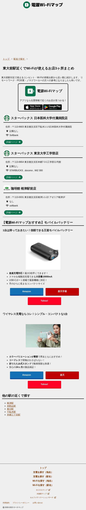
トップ (43, 468)
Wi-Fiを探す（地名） (43, 481)
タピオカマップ (43, 490)
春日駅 (10, 409)
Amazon (26, 291)
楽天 (62, 375)
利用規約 (6, 503)
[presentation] (55, 252)
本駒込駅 (11, 406)
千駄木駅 (11, 412)
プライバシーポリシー (21, 503)
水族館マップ (43, 494)
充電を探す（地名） (43, 472)
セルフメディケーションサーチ (43, 497)
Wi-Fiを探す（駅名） (43, 485)
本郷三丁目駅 (13, 415)
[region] (43, 32)
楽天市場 (62, 291)
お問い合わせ (38, 503)
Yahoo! (44, 301)
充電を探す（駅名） (43, 476)
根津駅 (10, 403)
